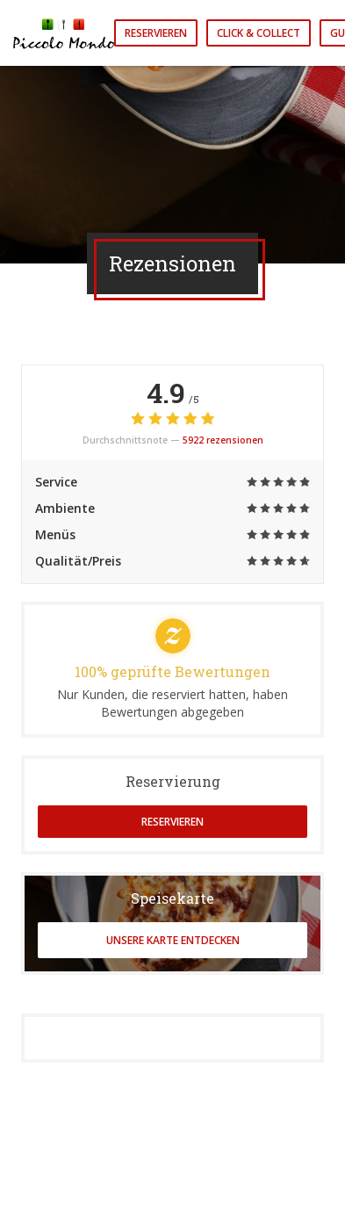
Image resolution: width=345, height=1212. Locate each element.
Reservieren (156, 32)
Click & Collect (258, 32)
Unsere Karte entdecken (173, 940)
